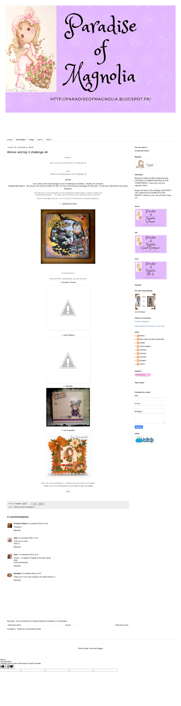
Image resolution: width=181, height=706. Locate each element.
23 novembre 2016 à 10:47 (31, 573)
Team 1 (40, 140)
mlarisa (142, 364)
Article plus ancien (121, 625)
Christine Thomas (68, 282)
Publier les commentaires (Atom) (29, 629)
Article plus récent (14, 625)
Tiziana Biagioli (144, 346)
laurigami (142, 360)
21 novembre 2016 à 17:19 (28, 538)
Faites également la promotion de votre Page (150, 326)
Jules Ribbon (68, 335)
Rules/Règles (21, 140)
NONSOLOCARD (69, 204)
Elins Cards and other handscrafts (151, 339)
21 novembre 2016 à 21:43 (28, 555)
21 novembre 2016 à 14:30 (38, 524)
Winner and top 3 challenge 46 (24, 507)
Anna (16, 555)
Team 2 (49, 140)
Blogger (100, 648)
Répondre (17, 530)
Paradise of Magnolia (142, 321)
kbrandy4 (17, 573)
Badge (31, 140)
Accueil (9, 140)
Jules (16, 538)
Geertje (142, 343)
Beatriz (142, 336)
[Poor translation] (10, 666)
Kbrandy (69, 386)
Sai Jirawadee (69, 430)
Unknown (142, 350)
